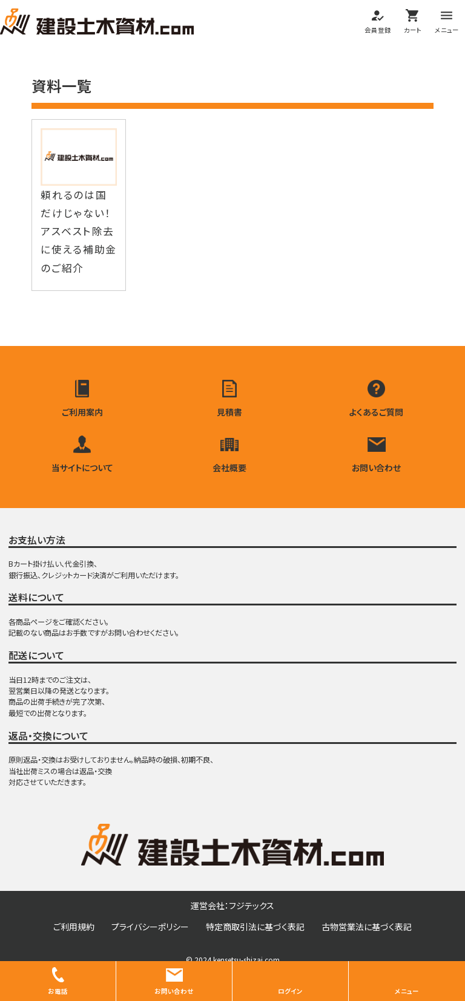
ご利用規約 (73, 930)
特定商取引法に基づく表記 (255, 930)
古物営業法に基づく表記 (367, 930)
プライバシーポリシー (150, 930)
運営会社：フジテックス (232, 909)
